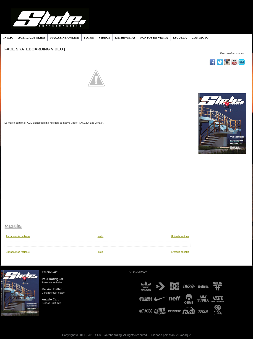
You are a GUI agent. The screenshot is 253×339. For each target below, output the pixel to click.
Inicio (101, 236)
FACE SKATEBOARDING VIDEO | (35, 49)
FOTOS (89, 37)
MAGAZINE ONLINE (64, 37)
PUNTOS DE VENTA (154, 37)
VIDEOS (104, 37)
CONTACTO (200, 37)
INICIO (8, 37)
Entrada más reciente (18, 236)
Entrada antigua (180, 236)
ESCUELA (180, 37)
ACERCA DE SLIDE (31, 37)
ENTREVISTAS (125, 37)
